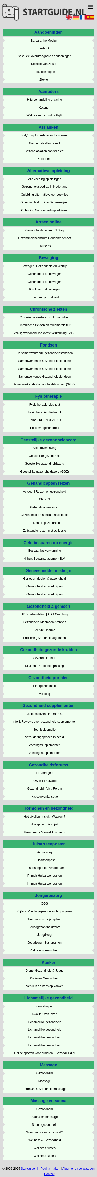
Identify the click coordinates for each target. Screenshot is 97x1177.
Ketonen (44, 107)
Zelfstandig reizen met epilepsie (44, 530)
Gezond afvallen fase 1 (44, 143)
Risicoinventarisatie (44, 796)
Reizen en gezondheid (44, 523)
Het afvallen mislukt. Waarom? (44, 816)
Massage (44, 1081)
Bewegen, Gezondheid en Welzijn (44, 266)
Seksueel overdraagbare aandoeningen (44, 56)
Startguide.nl (29, 1168)
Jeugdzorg (44, 935)
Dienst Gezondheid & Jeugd (44, 970)
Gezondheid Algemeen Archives (44, 622)
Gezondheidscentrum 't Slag (44, 230)
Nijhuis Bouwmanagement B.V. (44, 558)
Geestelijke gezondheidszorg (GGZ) (44, 471)
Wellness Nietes (45, 1148)
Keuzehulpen (44, 1006)
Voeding (44, 694)
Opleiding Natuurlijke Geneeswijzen (44, 202)
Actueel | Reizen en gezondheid (44, 491)
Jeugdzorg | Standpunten (44, 942)
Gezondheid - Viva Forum (44, 788)
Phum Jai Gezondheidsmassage (45, 1089)
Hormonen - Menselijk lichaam (44, 832)
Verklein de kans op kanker (44, 986)
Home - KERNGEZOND (44, 420)
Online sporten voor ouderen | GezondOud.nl (44, 1053)
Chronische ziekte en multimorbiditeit (45, 317)
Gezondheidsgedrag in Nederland (44, 186)
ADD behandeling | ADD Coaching (44, 614)
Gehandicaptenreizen (44, 507)
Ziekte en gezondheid (44, 950)
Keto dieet (44, 159)
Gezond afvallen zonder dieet (44, 151)
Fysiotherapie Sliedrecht (44, 412)
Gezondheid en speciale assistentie (45, 515)
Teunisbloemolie (45, 729)
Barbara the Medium (45, 40)
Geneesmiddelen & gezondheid (44, 578)
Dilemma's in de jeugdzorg (44, 919)
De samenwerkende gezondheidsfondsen (45, 353)
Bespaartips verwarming (44, 550)
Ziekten (44, 79)
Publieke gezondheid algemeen (44, 638)
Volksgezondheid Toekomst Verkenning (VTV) (44, 333)
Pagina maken (50, 1168)
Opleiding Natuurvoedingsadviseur (44, 210)
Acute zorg (44, 852)
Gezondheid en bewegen (44, 274)
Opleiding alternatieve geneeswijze (44, 194)
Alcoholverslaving (44, 448)
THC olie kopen (44, 72)
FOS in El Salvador (45, 781)
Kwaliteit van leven (44, 1014)
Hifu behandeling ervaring (44, 99)
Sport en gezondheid (45, 297)
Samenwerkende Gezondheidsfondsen (44, 361)
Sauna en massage (44, 1117)
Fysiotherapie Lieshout (44, 404)
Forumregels (44, 773)
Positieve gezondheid (44, 428)
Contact (49, 1174)
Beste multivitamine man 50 (44, 714)
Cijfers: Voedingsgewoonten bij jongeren (44, 911)
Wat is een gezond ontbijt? (45, 115)
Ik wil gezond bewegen (44, 289)
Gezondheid (44, 1073)
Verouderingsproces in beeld (44, 737)
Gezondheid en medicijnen (44, 586)
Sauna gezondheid (44, 1125)
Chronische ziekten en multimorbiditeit (45, 325)
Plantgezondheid (44, 686)
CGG (44, 903)
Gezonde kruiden (44, 658)
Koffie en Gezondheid (44, 978)
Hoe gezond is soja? (45, 824)
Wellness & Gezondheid (44, 1140)
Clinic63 (44, 499)
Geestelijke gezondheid (45, 456)
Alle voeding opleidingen (44, 179)
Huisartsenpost (44, 860)
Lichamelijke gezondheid (44, 1022)
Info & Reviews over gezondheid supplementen (45, 721)
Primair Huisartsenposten (44, 875)
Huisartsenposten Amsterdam (44, 868)
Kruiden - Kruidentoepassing (44, 666)
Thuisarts (44, 246)
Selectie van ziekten (44, 64)
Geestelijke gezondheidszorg (44, 463)
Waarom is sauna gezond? (44, 1132)
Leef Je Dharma (44, 630)
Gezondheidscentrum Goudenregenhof (44, 238)
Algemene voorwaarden (78, 1168)
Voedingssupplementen (45, 745)
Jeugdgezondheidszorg (44, 927)
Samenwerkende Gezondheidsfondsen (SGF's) (44, 384)
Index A (44, 48)
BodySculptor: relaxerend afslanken (44, 135)
